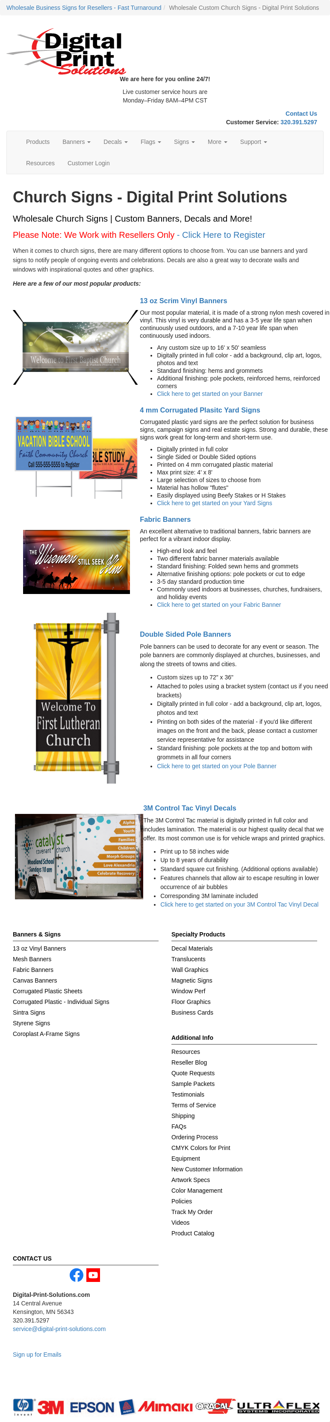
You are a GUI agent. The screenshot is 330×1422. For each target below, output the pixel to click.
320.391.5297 (298, 122)
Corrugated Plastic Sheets (47, 991)
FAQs (178, 1126)
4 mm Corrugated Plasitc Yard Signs (200, 410)
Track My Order (192, 1211)
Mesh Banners (32, 959)
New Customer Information (207, 1169)
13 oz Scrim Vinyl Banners (183, 300)
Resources (40, 163)
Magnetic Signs (191, 980)
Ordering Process (194, 1137)
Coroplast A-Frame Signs (46, 1033)
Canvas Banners (35, 980)
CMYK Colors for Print (200, 1147)
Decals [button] (115, 141)
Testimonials (187, 1094)
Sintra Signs (29, 1012)
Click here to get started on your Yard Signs (214, 503)
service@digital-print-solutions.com (59, 1328)
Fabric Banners (165, 519)
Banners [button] (76, 141)
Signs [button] (184, 141)
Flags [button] (151, 141)
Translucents (188, 959)
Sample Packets (193, 1083)
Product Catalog (192, 1233)
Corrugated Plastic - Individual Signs (61, 1001)
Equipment (185, 1158)
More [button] (217, 141)
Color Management (196, 1190)
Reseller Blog (189, 1062)
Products (38, 141)
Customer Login (89, 163)
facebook (76, 1275)
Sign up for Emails (37, 1354)
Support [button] (253, 141)
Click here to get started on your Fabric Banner (219, 604)
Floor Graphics (191, 1001)
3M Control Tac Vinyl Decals (189, 808)
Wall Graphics (190, 969)
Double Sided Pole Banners (185, 634)
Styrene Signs (31, 1023)
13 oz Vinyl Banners (39, 948)
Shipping (183, 1115)
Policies (181, 1201)
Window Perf (188, 991)
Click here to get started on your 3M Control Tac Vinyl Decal (239, 904)
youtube (93, 1275)
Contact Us (301, 113)
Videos (180, 1222)
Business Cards (192, 1012)
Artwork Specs (190, 1179)
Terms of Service (193, 1105)
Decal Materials (191, 948)
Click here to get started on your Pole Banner (216, 766)
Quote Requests (193, 1073)
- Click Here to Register (221, 235)
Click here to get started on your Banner (209, 393)
